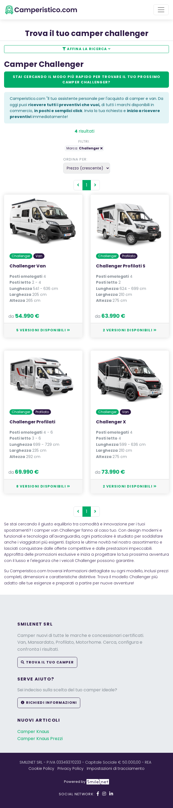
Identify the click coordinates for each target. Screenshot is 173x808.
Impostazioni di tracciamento (116, 768)
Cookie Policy (41, 768)
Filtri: (84, 141)
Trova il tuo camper (47, 662)
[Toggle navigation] (161, 9)
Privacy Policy (70, 768)
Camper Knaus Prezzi (40, 738)
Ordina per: (75, 159)
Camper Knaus (33, 731)
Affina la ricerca (86, 49)
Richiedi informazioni (49, 702)
